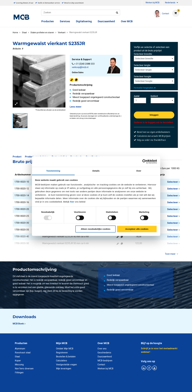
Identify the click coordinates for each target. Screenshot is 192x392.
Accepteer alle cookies (136, 229)
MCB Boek (18, 323)
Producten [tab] (21, 343)
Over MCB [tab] (103, 343)
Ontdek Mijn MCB (64, 348)
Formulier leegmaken (145, 88)
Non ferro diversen (24, 368)
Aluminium (20, 348)
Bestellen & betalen (66, 356)
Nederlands (170, 2)
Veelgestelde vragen (66, 364)
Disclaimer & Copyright (136, 386)
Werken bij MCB (153, 2)
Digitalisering (84, 21)
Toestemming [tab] (53, 171)
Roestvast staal (23, 352)
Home (15, 32)
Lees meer (76, 106)
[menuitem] (142, 3)
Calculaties (61, 360)
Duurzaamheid (106, 21)
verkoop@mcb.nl (80, 67)
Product (17, 156)
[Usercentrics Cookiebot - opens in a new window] (144, 161)
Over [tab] (138, 171)
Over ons (101, 348)
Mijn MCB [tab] (61, 343)
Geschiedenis (104, 352)
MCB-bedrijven (104, 360)
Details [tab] (96, 171)
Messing (19, 364)
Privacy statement (65, 386)
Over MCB (127, 21)
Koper (18, 360)
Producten (47, 21)
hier (72, 201)
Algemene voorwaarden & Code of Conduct (99, 386)
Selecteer (172, 182)
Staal (17, 356)
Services (65, 21)
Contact (101, 364)
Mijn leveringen (63, 368)
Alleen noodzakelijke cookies (95, 229)
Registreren (62, 352)
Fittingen (19, 372)
